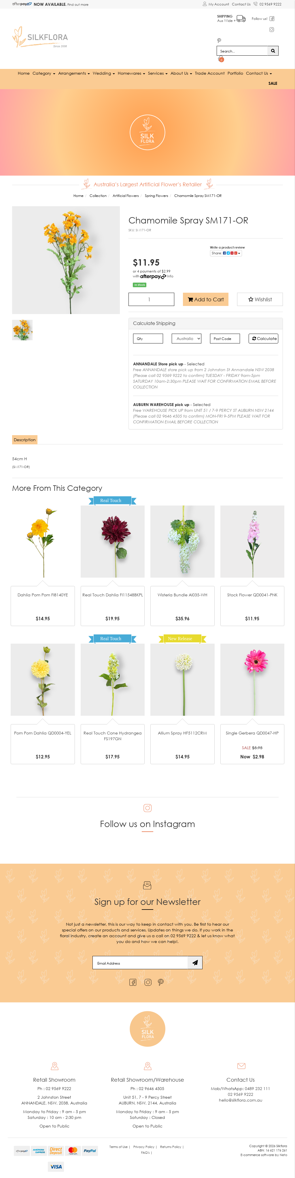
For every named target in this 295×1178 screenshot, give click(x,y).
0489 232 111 (257, 1088)
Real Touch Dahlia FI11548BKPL (112, 594)
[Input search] (242, 51)
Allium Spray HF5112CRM (182, 732)
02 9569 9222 (267, 3)
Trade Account (210, 73)
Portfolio (235, 73)
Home (24, 73)
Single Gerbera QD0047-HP (252, 732)
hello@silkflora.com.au (240, 1099)
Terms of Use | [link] (120, 1146)
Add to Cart (206, 299)
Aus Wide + (232, 17)
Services (158, 73)
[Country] (186, 338)
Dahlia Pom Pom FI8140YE (43, 594)
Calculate (264, 338)
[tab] (25, 439)
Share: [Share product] (226, 253)
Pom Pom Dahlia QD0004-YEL (42, 732)
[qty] (148, 338)
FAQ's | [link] (146, 1152)
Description (25, 439)
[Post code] (225, 338)
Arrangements (74, 73)
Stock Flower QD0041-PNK (252, 594)
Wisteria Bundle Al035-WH (182, 594)
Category (44, 73)
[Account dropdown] (215, 4)
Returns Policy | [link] (172, 1146)
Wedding (104, 73)
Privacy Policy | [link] (145, 1146)
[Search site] (273, 51)
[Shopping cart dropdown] (221, 59)
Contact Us (241, 4)
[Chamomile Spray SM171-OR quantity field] (151, 299)
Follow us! (260, 18)
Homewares (131, 73)
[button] (260, 299)
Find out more (77, 4)
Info (170, 276)
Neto (283, 1155)
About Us (181, 73)
